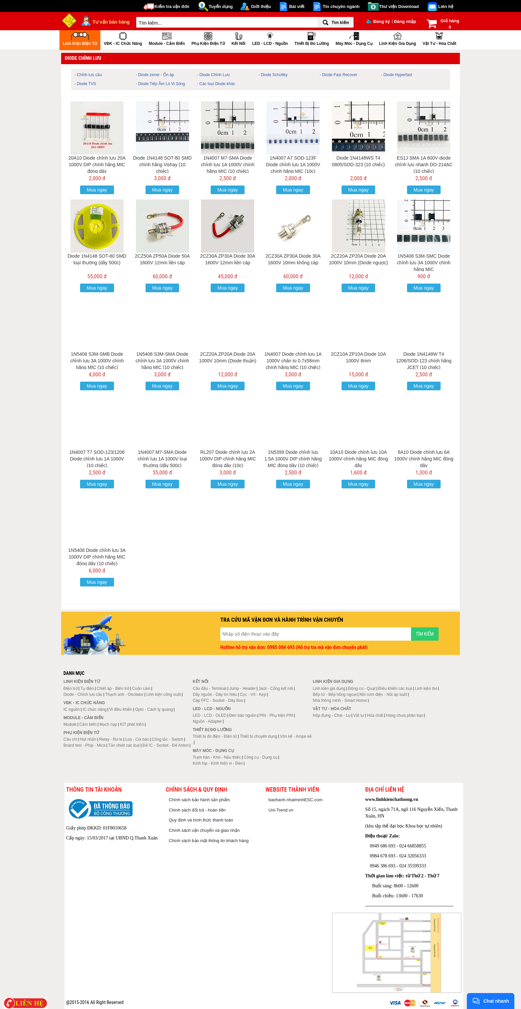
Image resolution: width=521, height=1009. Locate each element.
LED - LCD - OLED (209, 715)
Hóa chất (375, 715)
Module (69, 724)
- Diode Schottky (273, 74)
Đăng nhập (405, 21)
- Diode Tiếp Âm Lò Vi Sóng (160, 83)
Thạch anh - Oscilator (124, 694)
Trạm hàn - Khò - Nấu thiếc (217, 757)
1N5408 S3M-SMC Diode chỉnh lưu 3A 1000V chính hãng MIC (424, 262)
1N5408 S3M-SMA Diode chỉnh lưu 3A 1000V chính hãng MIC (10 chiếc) (162, 360)
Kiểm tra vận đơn (172, 6)
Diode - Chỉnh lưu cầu (82, 694)
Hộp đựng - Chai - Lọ (331, 715)
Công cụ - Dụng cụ (260, 757)
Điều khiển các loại (395, 688)
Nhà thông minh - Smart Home (340, 700)
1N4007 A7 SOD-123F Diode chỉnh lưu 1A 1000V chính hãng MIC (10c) (293, 164)
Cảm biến (88, 724)
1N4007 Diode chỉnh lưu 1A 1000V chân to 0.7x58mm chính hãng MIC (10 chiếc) (293, 360)
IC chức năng (94, 709)
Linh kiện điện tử (80, 38)
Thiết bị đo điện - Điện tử (215, 736)
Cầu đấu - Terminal (210, 688)
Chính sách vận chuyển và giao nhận (204, 830)
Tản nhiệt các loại (124, 745)
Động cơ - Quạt (361, 688)
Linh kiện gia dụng (397, 38)
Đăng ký (378, 21)
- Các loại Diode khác (216, 83)
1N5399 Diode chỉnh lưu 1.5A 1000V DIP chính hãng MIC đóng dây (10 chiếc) (293, 458)
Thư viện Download (399, 6)
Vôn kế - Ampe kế (296, 736)
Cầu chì (70, 739)
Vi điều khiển (120, 709)
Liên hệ (445, 6)
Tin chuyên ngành (341, 6)
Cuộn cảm (141, 688)
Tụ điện (87, 688)
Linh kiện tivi (426, 688)
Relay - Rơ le (110, 739)
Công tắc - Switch (167, 739)
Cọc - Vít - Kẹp (253, 694)
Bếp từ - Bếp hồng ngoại (335, 694)
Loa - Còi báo (137, 739)
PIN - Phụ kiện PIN (276, 715)
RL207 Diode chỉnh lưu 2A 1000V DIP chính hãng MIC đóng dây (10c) (227, 458)
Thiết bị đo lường (311, 38)
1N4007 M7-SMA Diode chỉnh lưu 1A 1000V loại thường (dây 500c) (162, 458)
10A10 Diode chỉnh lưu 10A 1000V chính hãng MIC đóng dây (358, 458)
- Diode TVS (85, 83)
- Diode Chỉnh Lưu (213, 74)
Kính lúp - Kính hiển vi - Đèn (218, 763)
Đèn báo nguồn (243, 715)
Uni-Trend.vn (280, 810)
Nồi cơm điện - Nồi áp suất (383, 694)
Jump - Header (242, 688)
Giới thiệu (261, 6)
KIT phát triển (132, 724)
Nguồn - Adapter (207, 721)
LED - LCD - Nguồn (270, 38)
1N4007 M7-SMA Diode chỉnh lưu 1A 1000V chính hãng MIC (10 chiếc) (228, 164)
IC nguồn (71, 709)
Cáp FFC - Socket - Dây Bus (218, 700)
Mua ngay (97, 189)
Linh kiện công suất (163, 694)
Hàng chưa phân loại (404, 715)
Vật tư (358, 715)
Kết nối (239, 38)
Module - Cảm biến (167, 38)
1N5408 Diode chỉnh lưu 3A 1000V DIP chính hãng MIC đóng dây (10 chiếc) (97, 557)
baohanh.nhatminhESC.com (295, 799)
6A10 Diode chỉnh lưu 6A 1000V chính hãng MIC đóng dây (423, 458)
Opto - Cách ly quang (153, 709)
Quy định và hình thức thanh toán (201, 820)
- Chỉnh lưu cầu (88, 74)
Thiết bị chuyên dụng (258, 736)
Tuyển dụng (221, 6)
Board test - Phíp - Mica (84, 745)
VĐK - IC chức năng (123, 38)
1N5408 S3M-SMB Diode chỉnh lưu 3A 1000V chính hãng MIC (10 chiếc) (97, 360)
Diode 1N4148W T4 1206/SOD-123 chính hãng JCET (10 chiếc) (424, 360)
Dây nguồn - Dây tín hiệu (215, 694)
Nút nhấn (88, 739)
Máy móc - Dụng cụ (354, 38)
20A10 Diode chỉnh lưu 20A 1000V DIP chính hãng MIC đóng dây (97, 164)
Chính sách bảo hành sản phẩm (199, 799)
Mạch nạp (108, 724)
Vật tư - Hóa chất (439, 38)
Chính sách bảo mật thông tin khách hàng (209, 840)
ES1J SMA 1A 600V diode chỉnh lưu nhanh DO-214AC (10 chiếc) (424, 164)
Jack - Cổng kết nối (276, 688)
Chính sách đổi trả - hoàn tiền (197, 810)
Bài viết (296, 6)
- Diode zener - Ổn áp (155, 74)
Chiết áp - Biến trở (113, 688)
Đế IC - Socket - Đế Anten (166, 745)
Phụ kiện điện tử (208, 38)
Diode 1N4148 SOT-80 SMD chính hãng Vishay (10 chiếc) (162, 164)
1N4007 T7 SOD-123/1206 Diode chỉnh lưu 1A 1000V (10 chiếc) (97, 458)
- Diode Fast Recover (338, 74)
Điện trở (70, 688)
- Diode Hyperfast (396, 74)
